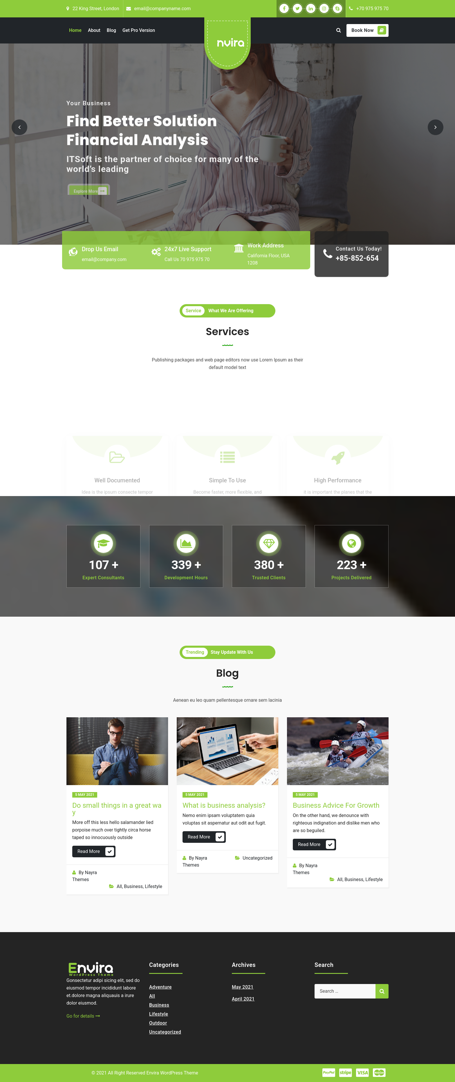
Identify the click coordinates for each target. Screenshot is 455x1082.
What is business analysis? (224, 805)
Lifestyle (153, 886)
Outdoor (158, 1023)
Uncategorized (257, 858)
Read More (88, 851)
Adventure (160, 987)
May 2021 (243, 987)
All (119, 886)
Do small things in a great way (117, 809)
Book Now (368, 30)
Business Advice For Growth (336, 805)
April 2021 (243, 999)
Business (133, 886)
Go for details (83, 1016)
